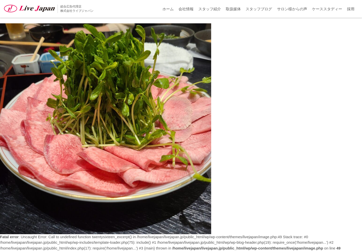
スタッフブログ (259, 9)
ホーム (168, 9)
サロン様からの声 (292, 9)
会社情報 (186, 9)
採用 (350, 9)
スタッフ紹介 (209, 9)
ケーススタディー (327, 9)
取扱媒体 (233, 9)
